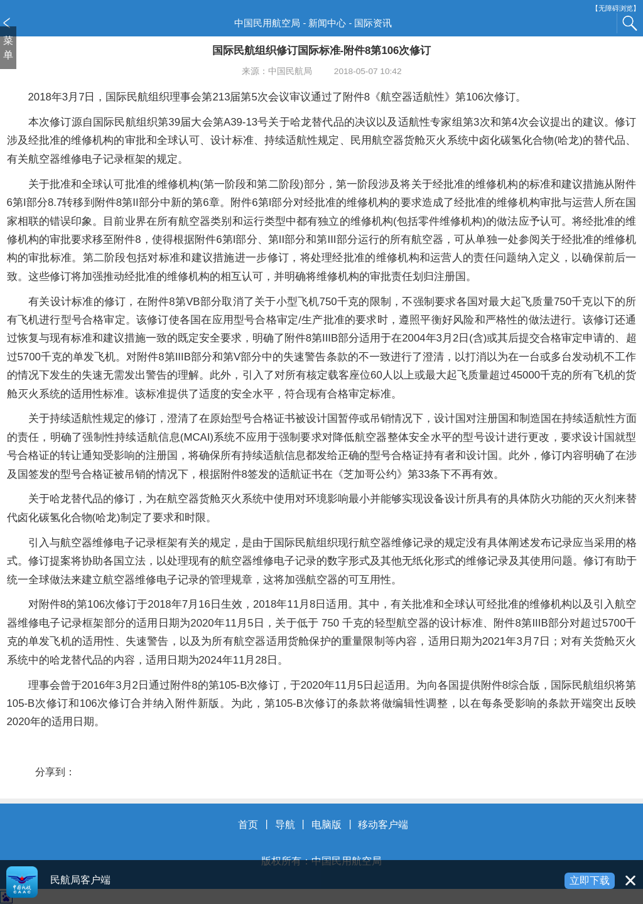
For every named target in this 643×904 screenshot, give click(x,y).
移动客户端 (383, 824)
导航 (285, 824)
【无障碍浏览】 (616, 8)
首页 (248, 824)
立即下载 (590, 880)
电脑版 (326, 824)
